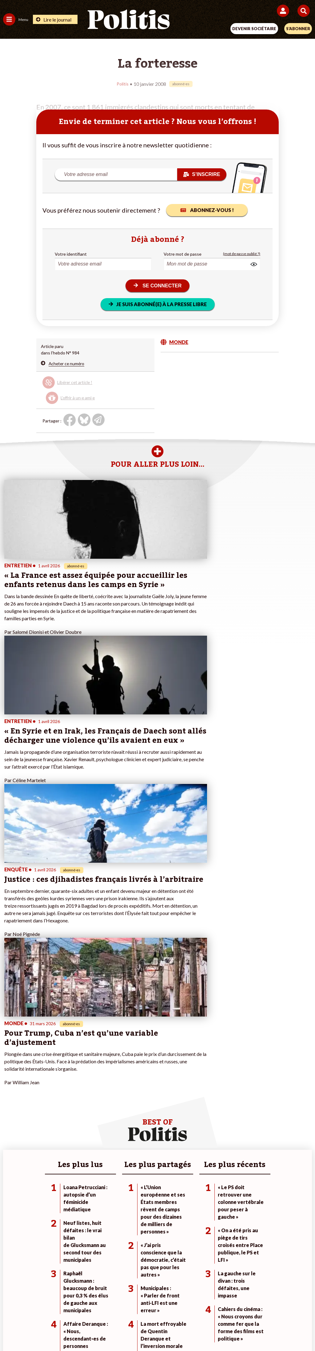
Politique (11, 1116)
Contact (30, 1308)
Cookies (280, 1308)
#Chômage (219, 1135)
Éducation (62, 1129)
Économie (62, 1122)
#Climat (216, 1109)
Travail (59, 1116)
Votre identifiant (71, 253)
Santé (58, 1135)
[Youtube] (115, 1329)
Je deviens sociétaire (126, 1116)
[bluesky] (96, 1329)
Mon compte (118, 1142)
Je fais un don (119, 1109)
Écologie (11, 1122)
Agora (9, 1109)
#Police (216, 1116)
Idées (8, 1135)
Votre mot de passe (182, 253)
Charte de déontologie (114, 1308)
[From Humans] (154, 1330)
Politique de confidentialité (207, 1308)
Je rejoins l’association (127, 1129)
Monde (59, 1109)
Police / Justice (67, 1142)
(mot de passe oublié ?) (241, 253)
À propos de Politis (124, 1135)
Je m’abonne (118, 1122)
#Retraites (219, 1129)
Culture (10, 1142)
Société (10, 1129)
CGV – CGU (158, 1308)
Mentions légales (65, 1308)
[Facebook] (77, 1329)
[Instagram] (135, 1329)
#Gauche (218, 1122)
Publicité (253, 1308)
